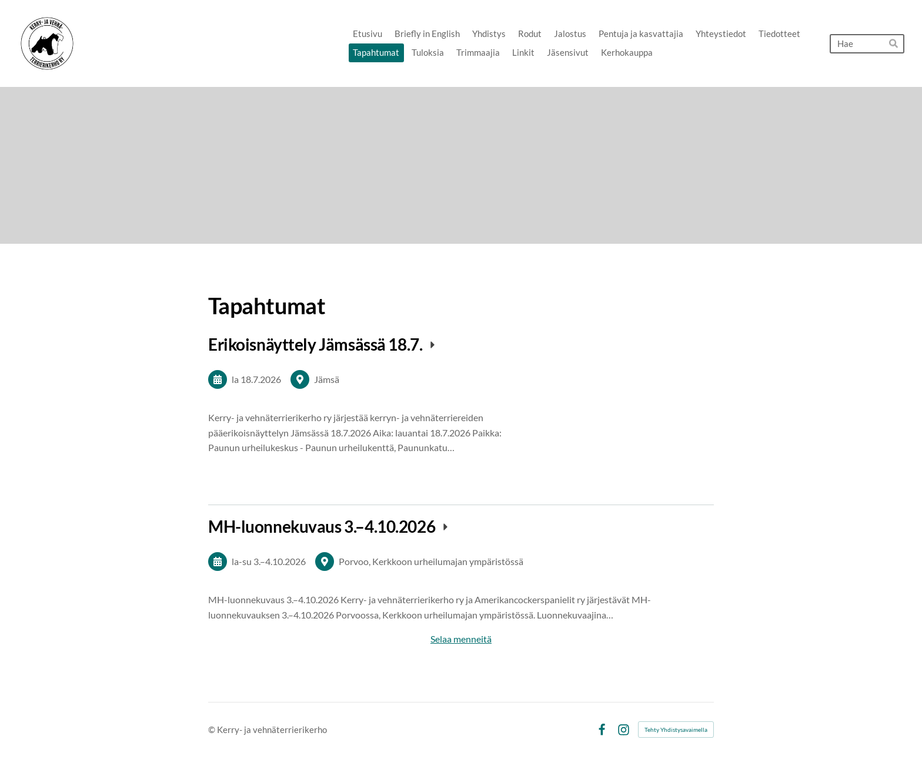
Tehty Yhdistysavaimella (675, 729)
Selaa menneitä (461, 638)
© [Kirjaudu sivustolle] (212, 729)
